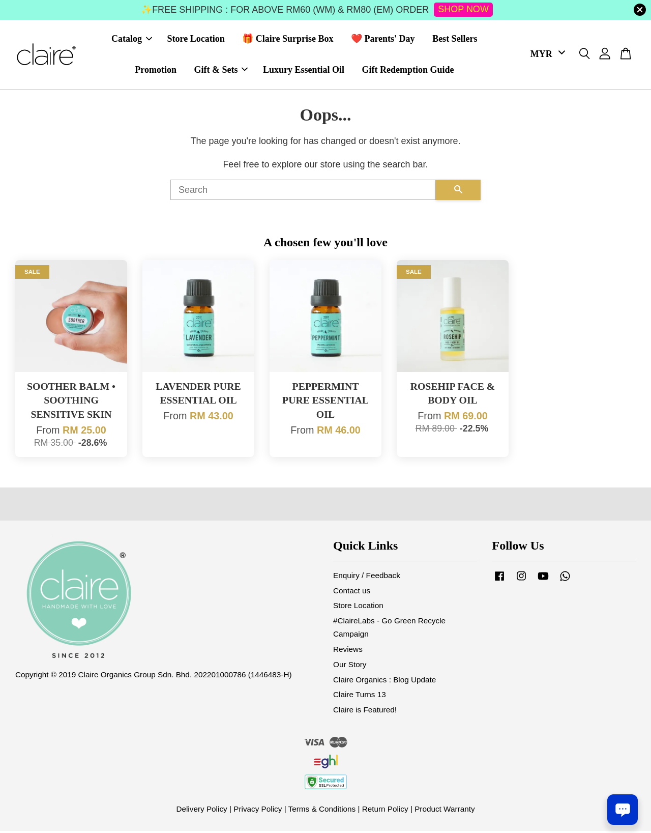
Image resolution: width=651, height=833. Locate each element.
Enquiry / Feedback (366, 577)
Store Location (196, 40)
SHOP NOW (463, 9)
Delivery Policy (201, 811)
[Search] (303, 192)
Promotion (155, 71)
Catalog (131, 40)
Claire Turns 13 (359, 697)
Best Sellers (454, 40)
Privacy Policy (257, 811)
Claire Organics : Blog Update (384, 681)
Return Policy (385, 811)
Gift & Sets (221, 71)
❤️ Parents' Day (383, 40)
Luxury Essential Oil (303, 71)
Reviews (348, 651)
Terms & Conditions (322, 811)
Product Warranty (445, 811)
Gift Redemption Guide (408, 71)
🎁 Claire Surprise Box (287, 40)
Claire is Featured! (365, 712)
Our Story (349, 666)
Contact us (351, 592)
